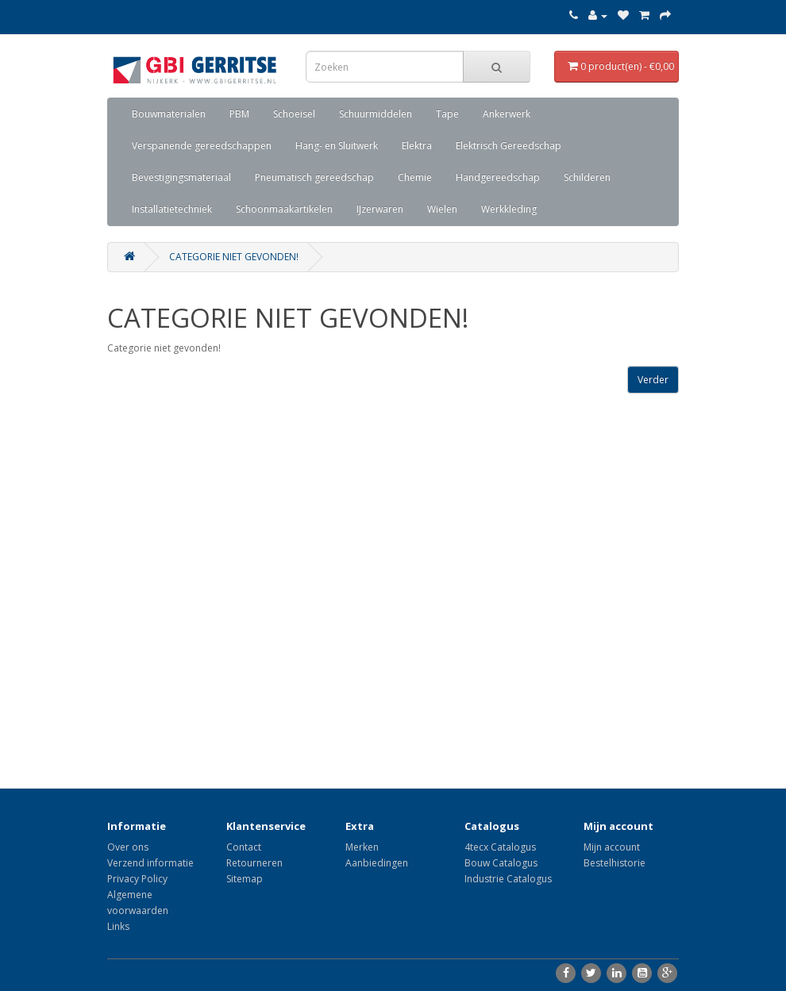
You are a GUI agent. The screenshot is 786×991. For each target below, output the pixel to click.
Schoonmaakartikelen (284, 209)
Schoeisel (294, 114)
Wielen (442, 209)
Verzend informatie (150, 863)
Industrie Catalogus (508, 878)
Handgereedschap (498, 177)
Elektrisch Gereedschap (508, 145)
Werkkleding (509, 209)
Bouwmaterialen (169, 114)
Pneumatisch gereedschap (314, 177)
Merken (362, 847)
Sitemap (244, 878)
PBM (239, 114)
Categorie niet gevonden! (234, 256)
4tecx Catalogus (500, 847)
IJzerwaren (379, 209)
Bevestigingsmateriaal (181, 177)
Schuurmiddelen (375, 114)
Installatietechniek (172, 209)
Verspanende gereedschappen (202, 145)
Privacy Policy (137, 878)
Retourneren (254, 863)
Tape (447, 114)
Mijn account (612, 847)
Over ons (127, 847)
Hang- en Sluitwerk (336, 145)
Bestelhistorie (614, 863)
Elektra (417, 145)
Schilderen (587, 177)
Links (118, 926)
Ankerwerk (506, 114)
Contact (243, 847)
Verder (653, 379)
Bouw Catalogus (500, 863)
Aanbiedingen (376, 863)
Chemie (415, 177)
